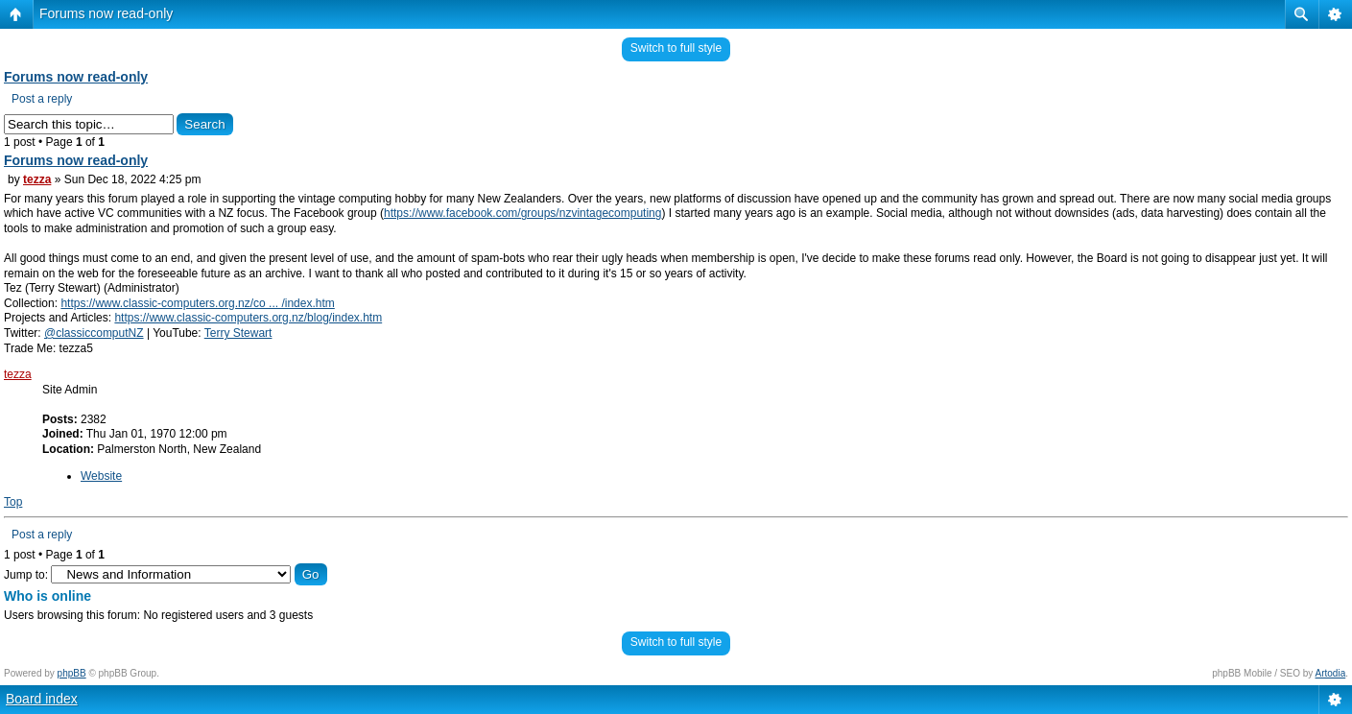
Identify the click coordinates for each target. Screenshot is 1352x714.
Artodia (1331, 673)
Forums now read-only (106, 13)
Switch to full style (676, 48)
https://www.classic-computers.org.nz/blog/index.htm (248, 317)
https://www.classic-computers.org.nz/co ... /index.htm (197, 303)
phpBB (72, 673)
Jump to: (26, 575)
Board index (42, 698)
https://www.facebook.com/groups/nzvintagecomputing (523, 213)
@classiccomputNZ (94, 333)
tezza (37, 179)
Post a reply (42, 99)
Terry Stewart (238, 333)
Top (13, 502)
